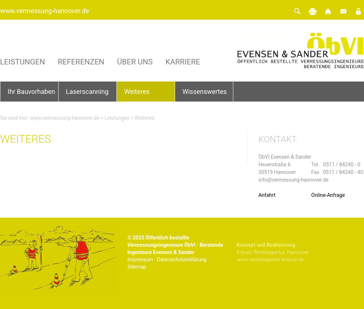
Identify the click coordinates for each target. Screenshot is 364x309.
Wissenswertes (204, 91)
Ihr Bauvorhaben (31, 91)
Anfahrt (267, 195)
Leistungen (22, 62)
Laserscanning (87, 91)
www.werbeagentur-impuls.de (270, 259)
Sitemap (136, 267)
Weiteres (137, 91)
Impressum (140, 259)
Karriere (182, 62)
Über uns (135, 62)
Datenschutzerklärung (181, 259)
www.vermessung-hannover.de (44, 11)
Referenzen (81, 62)
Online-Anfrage (328, 195)
